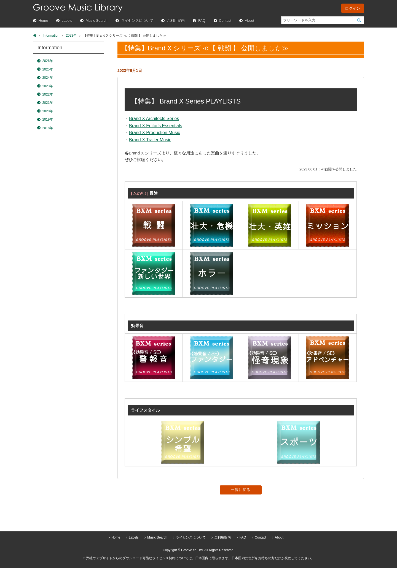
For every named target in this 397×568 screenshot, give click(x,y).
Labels (66, 20)
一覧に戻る (241, 490)
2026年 (47, 61)
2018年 (47, 128)
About (249, 20)
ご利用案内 (176, 20)
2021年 (47, 103)
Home (43, 20)
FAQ (201, 20)
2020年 (47, 111)
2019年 (47, 119)
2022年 (47, 94)
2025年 (47, 69)
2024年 (47, 78)
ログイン (352, 8)
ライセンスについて (137, 20)
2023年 (71, 35)
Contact (225, 20)
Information (51, 35)
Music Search (97, 20)
